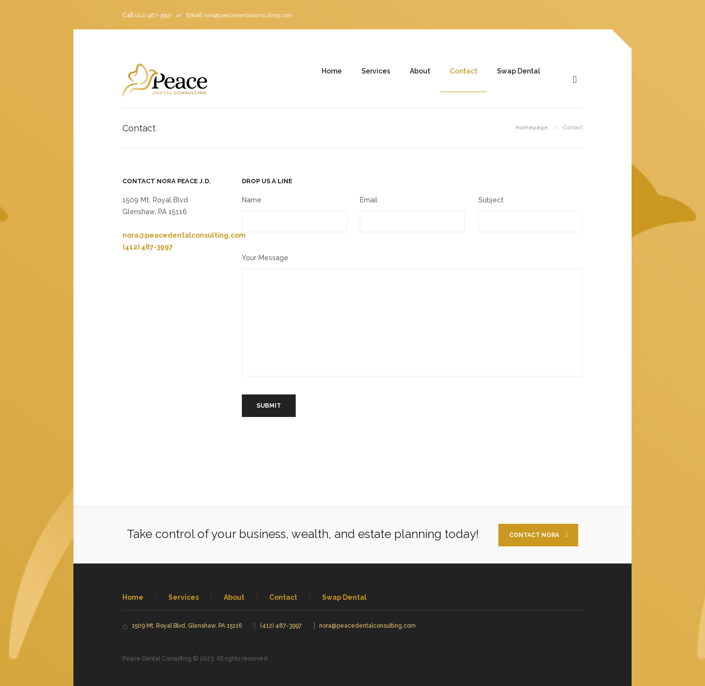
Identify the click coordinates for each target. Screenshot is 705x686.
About (420, 71)
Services (375, 71)
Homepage (532, 127)
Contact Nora (538, 535)
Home (332, 71)
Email (368, 200)
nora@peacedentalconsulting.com (248, 15)
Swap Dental (518, 71)
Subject (491, 200)
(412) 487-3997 (153, 15)
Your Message (265, 258)
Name (251, 200)
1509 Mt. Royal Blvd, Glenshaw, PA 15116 (187, 625)
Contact (463, 71)
